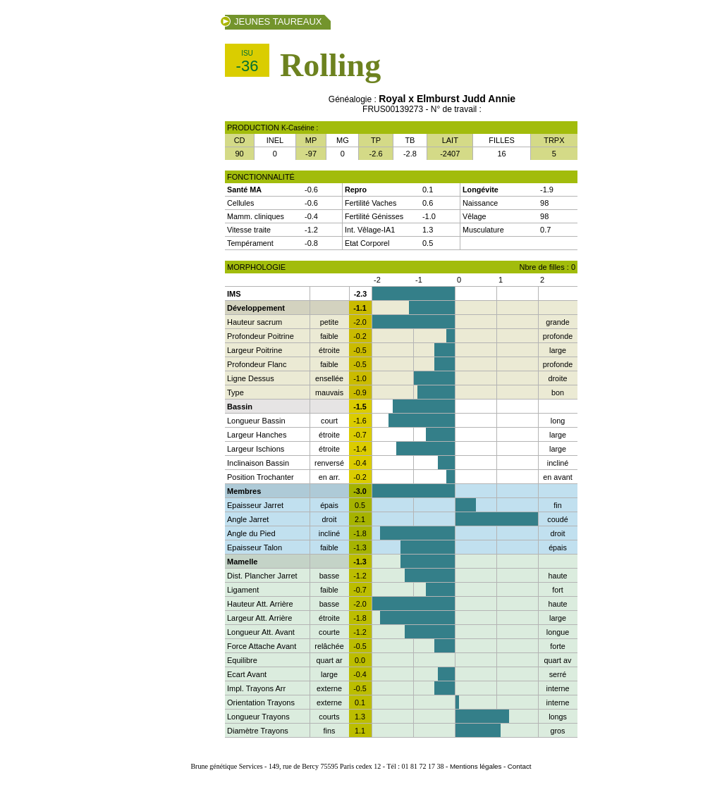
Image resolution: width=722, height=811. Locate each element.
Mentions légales (476, 766)
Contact (520, 766)
